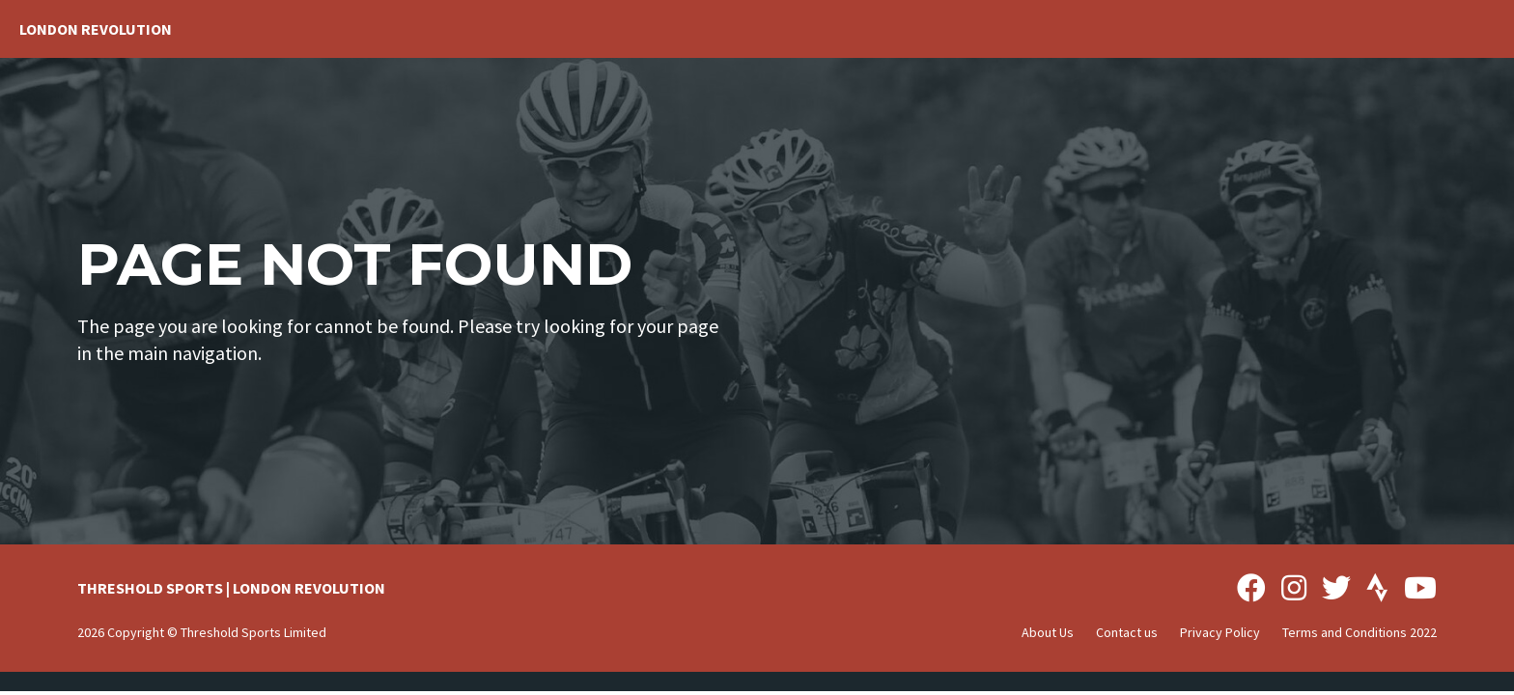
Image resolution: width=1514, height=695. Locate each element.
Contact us (1127, 632)
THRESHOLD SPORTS (150, 588)
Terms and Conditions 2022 (1359, 632)
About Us (1048, 632)
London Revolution (95, 29)
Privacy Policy (1220, 632)
